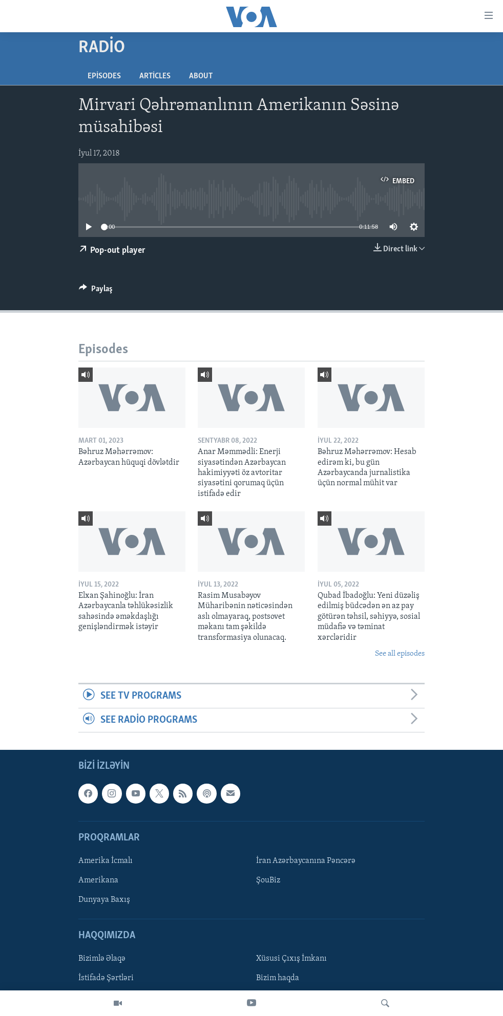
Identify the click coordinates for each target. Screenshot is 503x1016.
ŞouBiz (268, 880)
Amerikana (98, 880)
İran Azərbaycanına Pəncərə (305, 861)
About (201, 76)
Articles (155, 76)
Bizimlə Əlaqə (101, 959)
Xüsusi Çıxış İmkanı (291, 959)
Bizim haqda (277, 979)
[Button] (96, 291)
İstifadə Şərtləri (106, 979)
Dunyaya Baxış (104, 900)
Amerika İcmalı (105, 861)
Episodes (104, 76)
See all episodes (400, 654)
